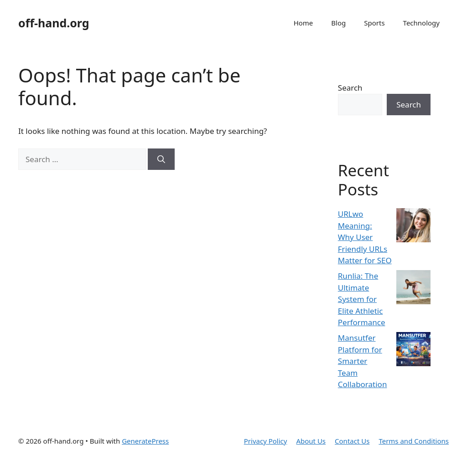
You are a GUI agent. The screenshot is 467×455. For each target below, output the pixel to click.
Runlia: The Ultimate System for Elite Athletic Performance (361, 299)
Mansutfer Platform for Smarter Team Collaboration (362, 360)
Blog (338, 22)
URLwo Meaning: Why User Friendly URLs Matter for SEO (365, 237)
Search (350, 87)
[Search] (161, 159)
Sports (374, 22)
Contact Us (352, 440)
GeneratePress (145, 440)
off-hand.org (53, 23)
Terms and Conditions (414, 440)
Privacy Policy (265, 440)
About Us (311, 440)
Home (303, 22)
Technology (421, 22)
